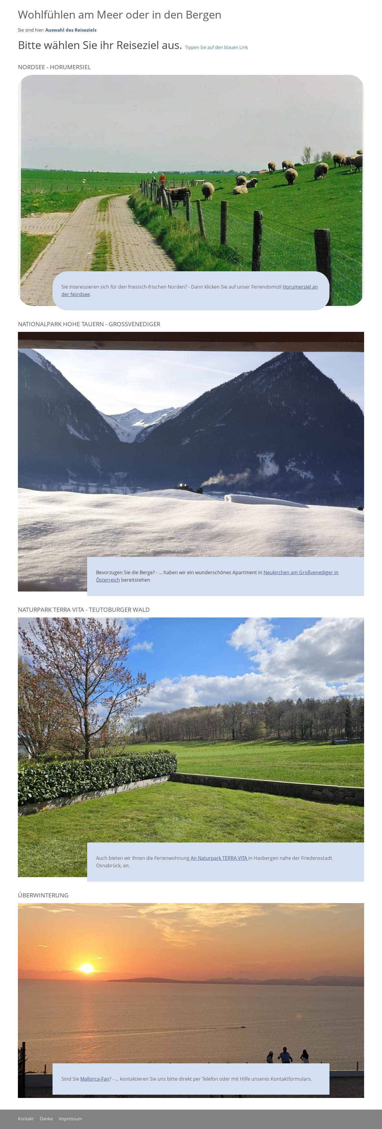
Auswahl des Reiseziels (70, 30)
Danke (46, 1119)
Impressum (70, 1119)
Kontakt (26, 1119)
